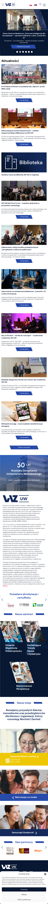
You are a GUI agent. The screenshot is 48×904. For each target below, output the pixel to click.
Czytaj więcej (24, 100)
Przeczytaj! (23, 42)
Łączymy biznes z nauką (23, 756)
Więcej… (5, 586)
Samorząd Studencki (25, 832)
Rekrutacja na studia (24, 797)
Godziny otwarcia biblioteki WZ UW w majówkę (20, 175)
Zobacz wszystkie (24, 447)
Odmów (24, 894)
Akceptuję (24, 889)
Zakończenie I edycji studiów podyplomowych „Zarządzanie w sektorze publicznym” (19, 248)
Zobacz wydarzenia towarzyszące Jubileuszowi (24, 480)
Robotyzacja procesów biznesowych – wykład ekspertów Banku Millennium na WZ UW (19, 132)
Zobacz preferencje (24, 900)
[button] (45, 874)
